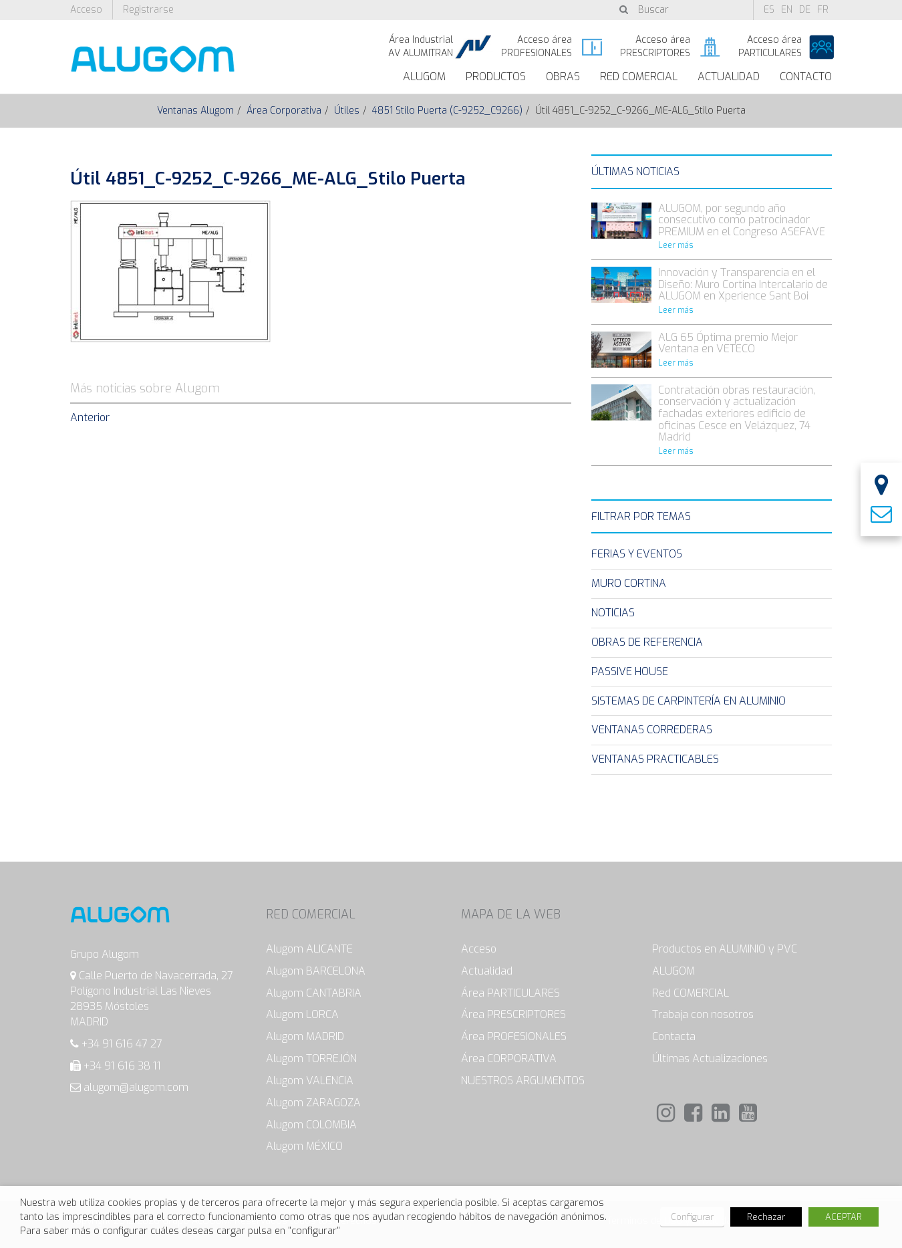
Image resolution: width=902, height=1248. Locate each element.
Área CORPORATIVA (509, 1058)
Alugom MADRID (305, 1036)
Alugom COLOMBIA (311, 1125)
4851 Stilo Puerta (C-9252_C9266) (447, 110)
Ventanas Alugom (195, 110)
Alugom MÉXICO (304, 1146)
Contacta (674, 1036)
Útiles (346, 110)
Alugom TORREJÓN (311, 1058)
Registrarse (148, 9)
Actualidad (729, 77)
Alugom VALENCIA (309, 1081)
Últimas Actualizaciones (710, 1058)
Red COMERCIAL (690, 993)
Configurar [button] (692, 1217)
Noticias (613, 613)
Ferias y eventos (636, 554)
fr (823, 9)
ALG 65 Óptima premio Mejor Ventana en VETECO (728, 343)
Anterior (90, 417)
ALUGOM (424, 77)
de (804, 9)
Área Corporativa (284, 110)
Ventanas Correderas (651, 730)
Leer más (676, 245)
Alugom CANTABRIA (313, 993)
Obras (563, 77)
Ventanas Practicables (655, 759)
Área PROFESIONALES (514, 1036)
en (786, 9)
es (769, 9)
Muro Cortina (628, 583)
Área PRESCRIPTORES (513, 1014)
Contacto (806, 77)
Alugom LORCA (302, 1014)
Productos (496, 77)
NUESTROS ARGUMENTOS (523, 1081)
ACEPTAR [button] (843, 1217)
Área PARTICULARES (510, 993)
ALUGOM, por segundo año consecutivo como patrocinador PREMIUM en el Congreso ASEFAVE (741, 220)
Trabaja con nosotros (703, 1014)
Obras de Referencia (647, 642)
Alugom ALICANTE (309, 949)
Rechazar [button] (766, 1217)
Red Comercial (639, 77)
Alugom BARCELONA (315, 971)
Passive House (629, 671)
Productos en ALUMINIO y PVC (724, 949)
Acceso (86, 9)
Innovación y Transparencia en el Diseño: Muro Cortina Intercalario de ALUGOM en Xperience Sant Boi (743, 284)
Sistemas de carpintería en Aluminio (688, 701)
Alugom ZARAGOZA (313, 1103)
